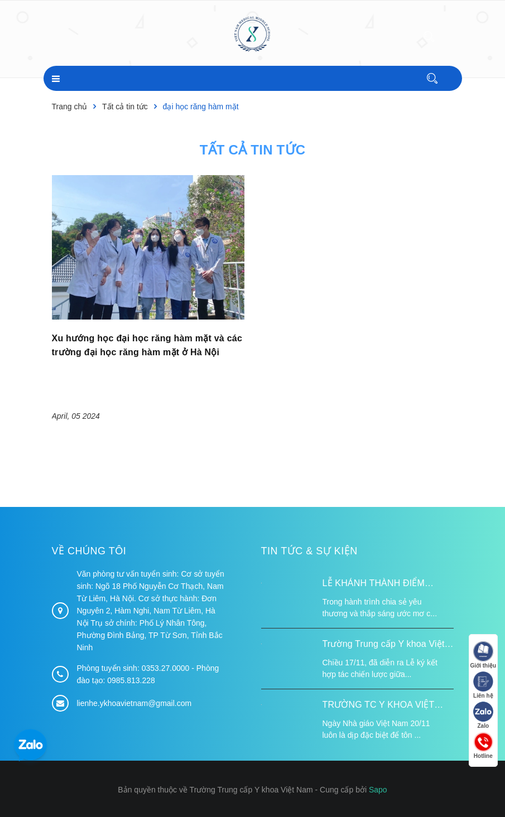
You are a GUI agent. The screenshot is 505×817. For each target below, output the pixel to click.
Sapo (378, 789)
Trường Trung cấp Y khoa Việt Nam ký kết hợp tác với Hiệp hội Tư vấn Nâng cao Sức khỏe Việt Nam (388, 645)
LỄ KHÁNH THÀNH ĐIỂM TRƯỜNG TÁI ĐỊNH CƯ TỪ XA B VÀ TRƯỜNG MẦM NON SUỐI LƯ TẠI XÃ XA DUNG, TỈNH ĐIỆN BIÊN (386, 584)
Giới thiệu (483, 655)
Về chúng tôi (89, 550)
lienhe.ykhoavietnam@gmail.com (134, 703)
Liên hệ (483, 685)
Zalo (483, 715)
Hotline (483, 746)
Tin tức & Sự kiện (309, 550)
